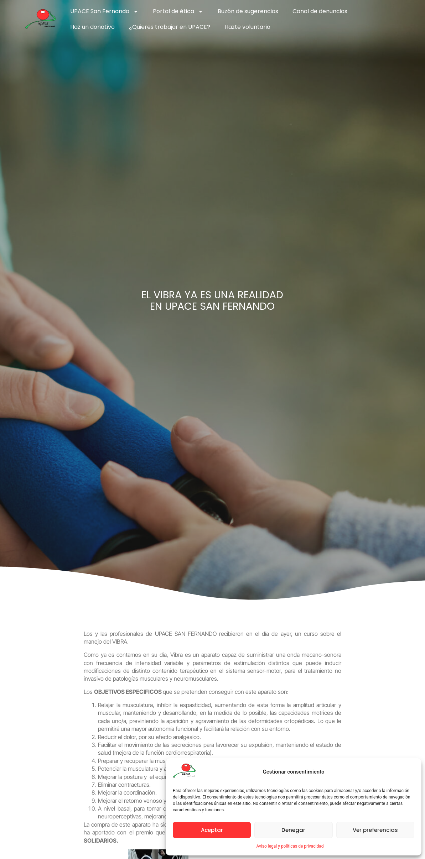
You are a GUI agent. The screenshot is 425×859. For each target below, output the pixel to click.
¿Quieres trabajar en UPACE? (169, 27)
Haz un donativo (92, 27)
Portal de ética (178, 11)
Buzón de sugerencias (248, 11)
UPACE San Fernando (104, 11)
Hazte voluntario (247, 27)
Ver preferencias (375, 830)
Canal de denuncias (319, 11)
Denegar (293, 830)
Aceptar (212, 830)
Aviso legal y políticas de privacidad (289, 846)
